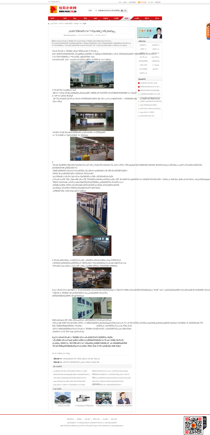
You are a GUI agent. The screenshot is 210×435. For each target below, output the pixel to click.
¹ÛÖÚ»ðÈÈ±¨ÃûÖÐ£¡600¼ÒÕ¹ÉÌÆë (151, 98)
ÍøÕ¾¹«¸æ (144, 73)
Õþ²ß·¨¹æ (156, 49)
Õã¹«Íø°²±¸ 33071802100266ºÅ (107, 423)
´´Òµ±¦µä (156, 65)
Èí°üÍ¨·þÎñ (143, 2)
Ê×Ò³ (52, 18)
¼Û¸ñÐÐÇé (143, 69)
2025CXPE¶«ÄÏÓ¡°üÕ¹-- (147, 116)
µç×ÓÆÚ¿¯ (156, 57)
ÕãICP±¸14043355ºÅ (91, 423)
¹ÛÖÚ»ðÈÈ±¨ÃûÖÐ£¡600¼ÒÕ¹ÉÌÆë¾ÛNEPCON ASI (69, 378)
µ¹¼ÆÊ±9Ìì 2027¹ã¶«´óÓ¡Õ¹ (148, 83)
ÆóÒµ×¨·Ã (144, 53)
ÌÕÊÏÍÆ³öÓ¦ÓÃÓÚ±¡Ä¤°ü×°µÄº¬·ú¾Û (151, 87)
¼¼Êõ (136, 18)
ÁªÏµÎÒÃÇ (158, 2)
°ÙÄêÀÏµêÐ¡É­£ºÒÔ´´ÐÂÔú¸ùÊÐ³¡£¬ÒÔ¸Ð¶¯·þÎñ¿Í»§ (81, 359)
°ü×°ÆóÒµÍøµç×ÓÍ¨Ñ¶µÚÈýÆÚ (84, 406)
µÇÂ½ (125, 2)
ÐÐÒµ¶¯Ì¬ (144, 45)
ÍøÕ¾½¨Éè (96, 419)
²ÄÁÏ (65, 18)
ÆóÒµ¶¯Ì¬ (156, 45)
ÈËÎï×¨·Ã (143, 49)
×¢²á (120, 2)
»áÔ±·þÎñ (87, 419)
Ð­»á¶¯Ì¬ (156, 69)
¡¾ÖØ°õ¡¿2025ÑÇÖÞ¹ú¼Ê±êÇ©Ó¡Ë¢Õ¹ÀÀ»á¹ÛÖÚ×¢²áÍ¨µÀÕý (111, 378)
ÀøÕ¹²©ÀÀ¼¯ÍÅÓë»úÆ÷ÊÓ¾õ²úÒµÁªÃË (153, 108)
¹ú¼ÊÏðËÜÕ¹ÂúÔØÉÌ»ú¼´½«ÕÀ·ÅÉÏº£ (152, 94)
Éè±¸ (75, 18)
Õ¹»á (157, 18)
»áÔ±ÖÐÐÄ (132, 2)
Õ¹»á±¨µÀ (156, 53)
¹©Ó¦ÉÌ (116, 18)
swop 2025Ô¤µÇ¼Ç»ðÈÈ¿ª (148, 105)
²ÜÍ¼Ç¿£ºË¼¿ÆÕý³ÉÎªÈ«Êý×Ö (125, 406)
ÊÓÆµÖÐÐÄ (144, 61)
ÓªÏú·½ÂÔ (144, 65)
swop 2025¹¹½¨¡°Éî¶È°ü (147, 112)
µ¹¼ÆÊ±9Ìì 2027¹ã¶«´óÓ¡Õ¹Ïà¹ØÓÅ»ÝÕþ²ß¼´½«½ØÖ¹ (70, 371)
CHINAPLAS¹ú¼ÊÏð (64, 406)
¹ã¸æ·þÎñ (105, 419)
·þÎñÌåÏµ (79, 419)
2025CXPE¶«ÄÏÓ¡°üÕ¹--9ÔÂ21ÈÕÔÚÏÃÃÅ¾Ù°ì (106, 385)
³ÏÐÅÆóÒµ (156, 61)
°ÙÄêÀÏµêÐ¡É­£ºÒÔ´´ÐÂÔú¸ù (104, 406)
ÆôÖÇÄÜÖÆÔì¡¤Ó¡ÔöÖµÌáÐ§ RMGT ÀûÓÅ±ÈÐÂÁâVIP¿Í (71, 374)
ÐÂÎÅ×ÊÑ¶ (68, 23)
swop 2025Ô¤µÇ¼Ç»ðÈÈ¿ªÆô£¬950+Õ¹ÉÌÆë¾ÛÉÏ (69, 381)
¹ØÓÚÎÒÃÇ (70, 419)
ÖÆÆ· (105, 18)
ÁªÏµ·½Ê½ (114, 419)
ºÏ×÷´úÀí (150, 2)
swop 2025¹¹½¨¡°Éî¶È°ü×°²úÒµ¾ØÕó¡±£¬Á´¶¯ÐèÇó (69, 385)
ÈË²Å (147, 18)
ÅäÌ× (95, 18)
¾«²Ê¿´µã (144, 57)
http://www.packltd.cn (70, 35)
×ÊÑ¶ (126, 18)
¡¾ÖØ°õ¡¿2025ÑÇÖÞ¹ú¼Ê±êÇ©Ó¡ (151, 101)
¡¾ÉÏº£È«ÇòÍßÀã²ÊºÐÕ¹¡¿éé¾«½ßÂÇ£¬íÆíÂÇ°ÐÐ (80, 362)
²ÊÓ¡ (85, 18)
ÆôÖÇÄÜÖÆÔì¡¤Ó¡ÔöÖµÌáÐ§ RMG (151, 90)
